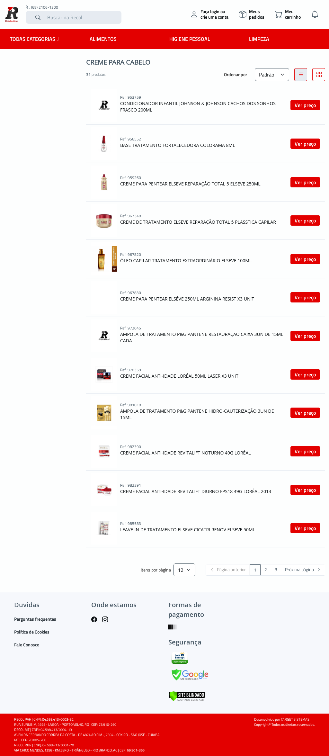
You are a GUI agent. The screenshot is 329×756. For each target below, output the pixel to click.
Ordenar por (235, 74)
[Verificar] (186, 695)
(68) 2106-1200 (42, 7)
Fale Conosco (26, 644)
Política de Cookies (31, 631)
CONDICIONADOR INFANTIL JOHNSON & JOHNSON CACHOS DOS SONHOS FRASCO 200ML (198, 106)
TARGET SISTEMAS (295, 719)
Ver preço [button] (305, 105)
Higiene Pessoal (189, 39)
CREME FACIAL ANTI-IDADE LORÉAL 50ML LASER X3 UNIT (179, 376)
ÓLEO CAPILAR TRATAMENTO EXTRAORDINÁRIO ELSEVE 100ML (186, 260)
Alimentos (103, 39)
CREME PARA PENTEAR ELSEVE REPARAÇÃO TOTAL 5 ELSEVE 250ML (190, 184)
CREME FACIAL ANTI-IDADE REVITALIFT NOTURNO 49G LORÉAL (185, 453)
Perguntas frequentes (35, 619)
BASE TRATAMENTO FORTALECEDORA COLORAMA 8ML (177, 145)
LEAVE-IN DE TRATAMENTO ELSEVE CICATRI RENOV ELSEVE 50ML (187, 529)
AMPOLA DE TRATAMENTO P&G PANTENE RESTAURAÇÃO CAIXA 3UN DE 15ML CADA (201, 337)
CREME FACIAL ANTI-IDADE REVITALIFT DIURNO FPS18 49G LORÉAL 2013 (195, 491)
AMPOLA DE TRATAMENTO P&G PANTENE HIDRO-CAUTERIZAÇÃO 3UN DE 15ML (197, 414)
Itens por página (156, 570)
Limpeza (259, 39)
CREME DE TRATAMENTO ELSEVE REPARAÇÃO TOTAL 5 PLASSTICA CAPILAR (198, 222)
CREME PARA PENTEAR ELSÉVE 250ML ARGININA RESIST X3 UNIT (187, 299)
